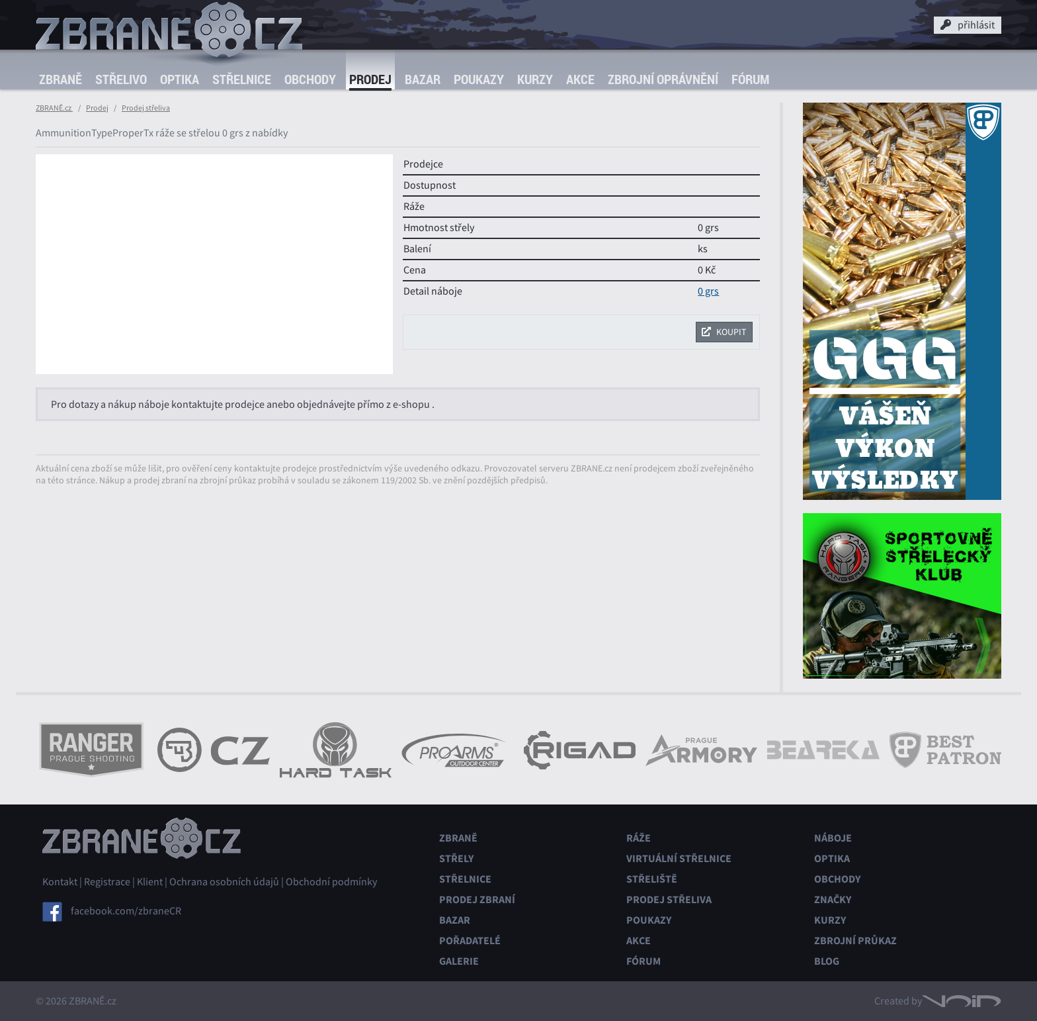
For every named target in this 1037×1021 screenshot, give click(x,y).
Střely (456, 858)
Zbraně (60, 79)
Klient (150, 882)
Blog (826, 961)
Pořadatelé (470, 941)
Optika (179, 79)
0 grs (708, 291)
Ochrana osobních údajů (224, 882)
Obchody (310, 79)
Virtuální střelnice (678, 858)
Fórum (750, 79)
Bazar (422, 79)
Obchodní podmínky (331, 882)
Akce (580, 79)
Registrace (107, 882)
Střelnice (241, 79)
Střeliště (651, 879)
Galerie (459, 961)
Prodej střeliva (146, 108)
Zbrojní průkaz (855, 941)
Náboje (833, 838)
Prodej (370, 79)
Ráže (638, 838)
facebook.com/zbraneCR (126, 911)
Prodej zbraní (477, 899)
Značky (832, 899)
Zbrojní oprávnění (663, 79)
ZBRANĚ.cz (54, 108)
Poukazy (479, 79)
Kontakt (59, 882)
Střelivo (121, 79)
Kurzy (535, 79)
